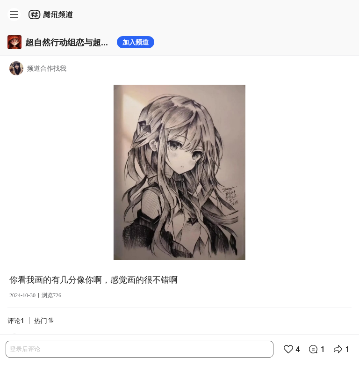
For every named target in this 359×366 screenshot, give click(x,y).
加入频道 (135, 41)
